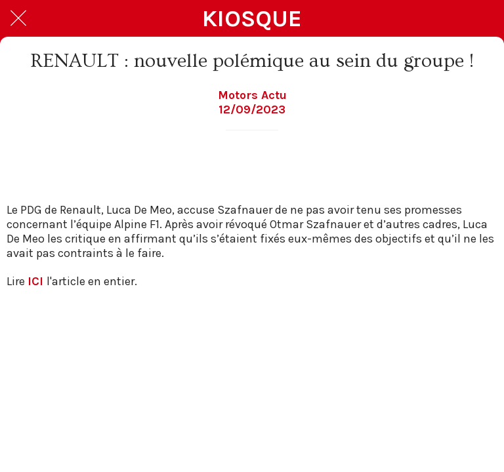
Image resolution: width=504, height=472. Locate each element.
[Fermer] (18, 18)
